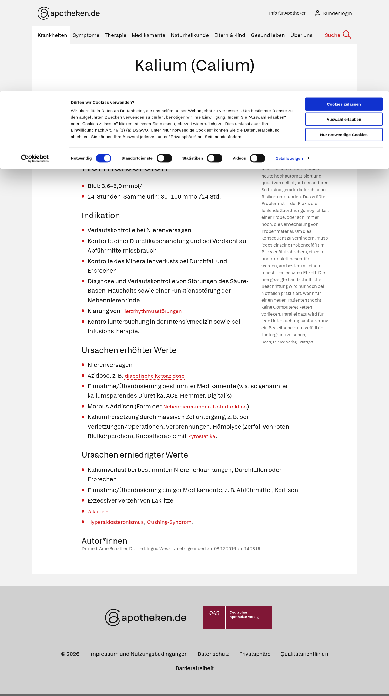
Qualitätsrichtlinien (304, 655)
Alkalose (100, 513)
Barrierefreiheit (195, 669)
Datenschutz (213, 655)
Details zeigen (289, 67)
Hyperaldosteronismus (120, 523)
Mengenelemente (197, 97)
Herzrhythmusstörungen (156, 312)
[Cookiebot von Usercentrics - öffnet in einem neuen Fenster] (35, 67)
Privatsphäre (255, 655)
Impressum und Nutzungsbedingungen (138, 655)
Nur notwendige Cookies (344, 43)
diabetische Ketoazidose (159, 377)
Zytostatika (204, 438)
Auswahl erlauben (344, 28)
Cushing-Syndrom (182, 523)
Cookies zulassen (344, 13)
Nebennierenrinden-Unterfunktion (212, 408)
